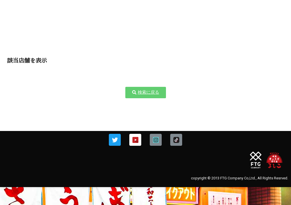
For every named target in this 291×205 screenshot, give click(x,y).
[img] (278, 13)
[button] (145, 92)
